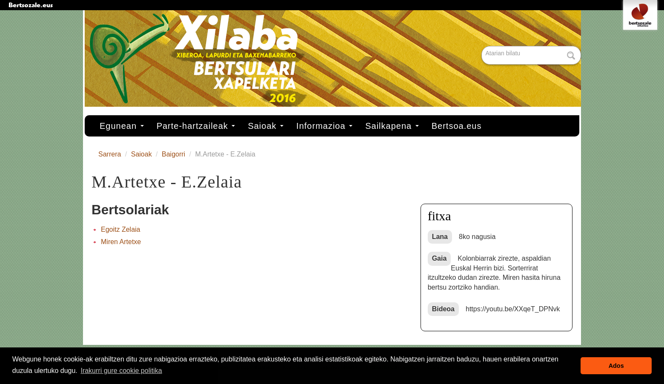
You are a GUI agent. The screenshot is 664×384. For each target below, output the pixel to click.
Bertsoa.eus (457, 126)
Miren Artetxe (121, 241)
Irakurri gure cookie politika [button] (121, 370)
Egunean (122, 126)
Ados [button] (616, 365)
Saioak (265, 126)
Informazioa (324, 126)
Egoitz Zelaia (120, 229)
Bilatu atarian (482, 46)
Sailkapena (392, 126)
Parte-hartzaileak (196, 126)
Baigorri (173, 154)
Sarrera (109, 154)
